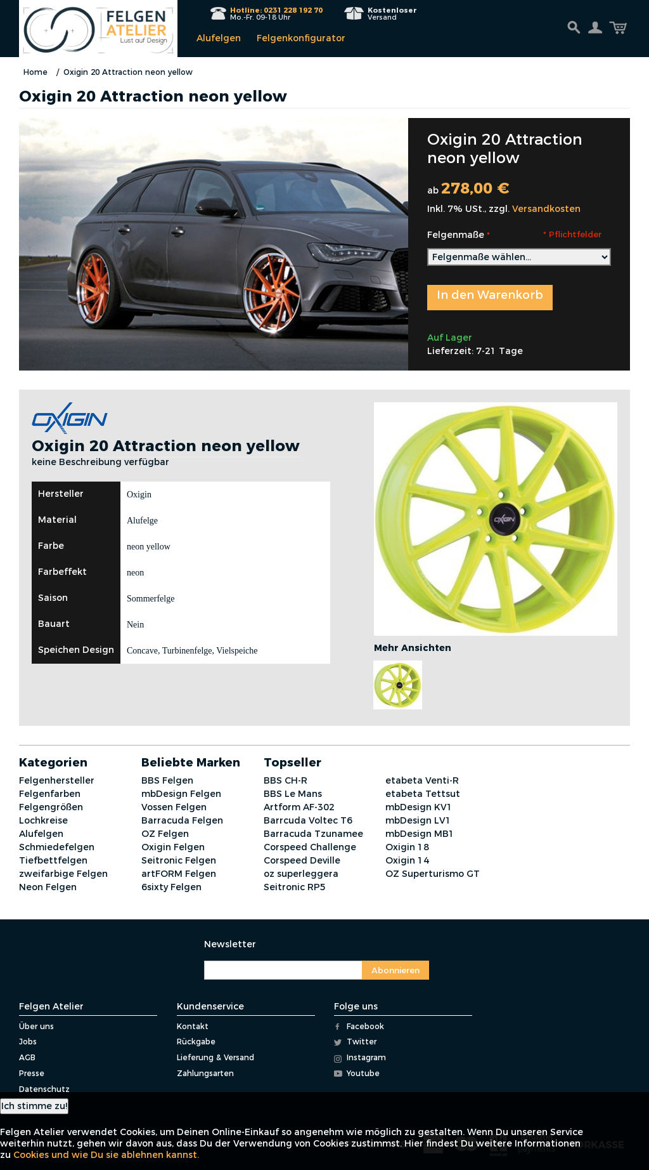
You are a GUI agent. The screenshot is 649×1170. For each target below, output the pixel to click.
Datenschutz (44, 1089)
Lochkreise (43, 820)
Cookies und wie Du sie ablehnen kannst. (106, 1154)
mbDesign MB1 (419, 833)
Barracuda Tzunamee (313, 833)
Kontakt (193, 1026)
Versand (392, 14)
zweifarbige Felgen (63, 873)
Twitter (355, 1041)
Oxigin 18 (407, 847)
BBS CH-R (285, 780)
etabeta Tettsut (422, 793)
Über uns (36, 1026)
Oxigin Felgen (173, 847)
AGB (27, 1057)
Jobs (28, 1041)
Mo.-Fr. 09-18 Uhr (276, 14)
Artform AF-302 (299, 807)
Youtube (357, 1073)
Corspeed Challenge (310, 847)
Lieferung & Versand (215, 1057)
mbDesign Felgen (181, 793)
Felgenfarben (49, 793)
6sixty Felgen (171, 887)
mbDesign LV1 (418, 820)
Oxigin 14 (407, 860)
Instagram (360, 1057)
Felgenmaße (455, 234)
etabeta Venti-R (422, 780)
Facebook (359, 1026)
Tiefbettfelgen (53, 860)
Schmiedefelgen (56, 847)
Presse (31, 1073)
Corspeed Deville (302, 860)
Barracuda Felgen (182, 820)
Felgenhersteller (56, 780)
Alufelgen (218, 38)
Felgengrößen (51, 807)
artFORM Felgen (178, 873)
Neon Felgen (48, 887)
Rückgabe (196, 1041)
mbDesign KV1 (419, 807)
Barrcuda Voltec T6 (308, 820)
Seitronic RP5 (295, 887)
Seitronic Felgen (178, 860)
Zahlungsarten (205, 1073)
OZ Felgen (165, 833)
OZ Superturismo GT (432, 873)
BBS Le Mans (293, 793)
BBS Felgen (167, 780)
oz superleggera (301, 873)
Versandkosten (546, 208)
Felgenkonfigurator (301, 38)
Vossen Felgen (174, 807)
